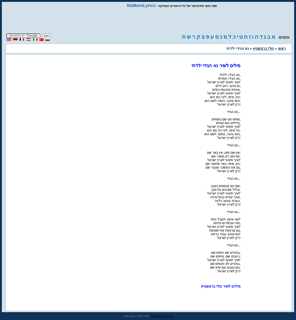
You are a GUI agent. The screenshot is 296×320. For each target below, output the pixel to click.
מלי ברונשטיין (263, 48)
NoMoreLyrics (141, 5)
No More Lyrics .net (162, 316)
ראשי (282, 48)
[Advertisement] (148, 20)
